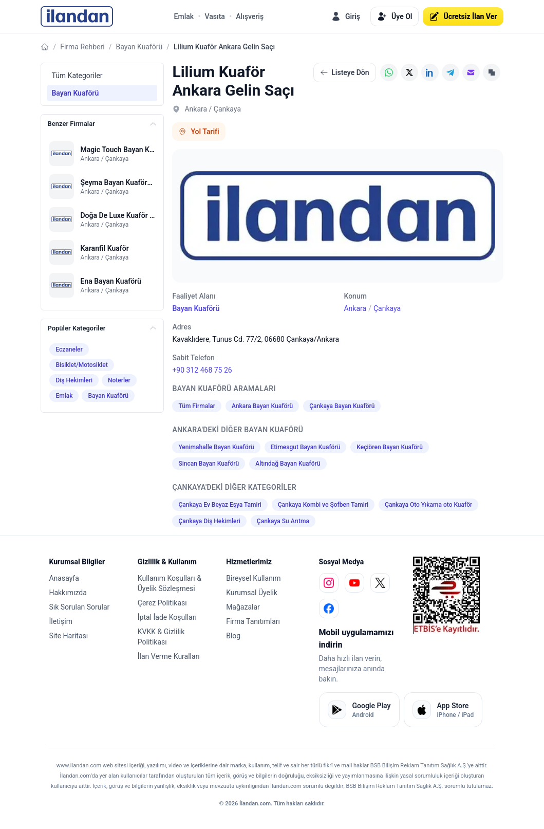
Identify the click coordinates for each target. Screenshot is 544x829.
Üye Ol (394, 16)
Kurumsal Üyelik (251, 592)
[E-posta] (471, 72)
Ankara (355, 308)
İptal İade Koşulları (167, 617)
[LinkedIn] (430, 72)
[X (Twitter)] (409, 72)
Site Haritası (68, 636)
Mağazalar (243, 607)
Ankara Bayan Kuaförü (262, 406)
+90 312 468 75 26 (202, 370)
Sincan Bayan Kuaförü (208, 463)
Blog (233, 636)
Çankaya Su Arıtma (283, 521)
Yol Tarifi (198, 131)
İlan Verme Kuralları (169, 656)
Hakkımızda (67, 592)
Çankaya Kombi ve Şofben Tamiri (323, 504)
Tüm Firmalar (196, 406)
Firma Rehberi (82, 47)
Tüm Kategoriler (76, 75)
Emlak (184, 16)
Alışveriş (250, 16)
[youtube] (354, 583)
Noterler (119, 380)
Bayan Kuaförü (139, 47)
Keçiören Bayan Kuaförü (390, 447)
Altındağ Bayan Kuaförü (287, 463)
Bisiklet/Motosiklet (81, 365)
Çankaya (387, 308)
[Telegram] (450, 72)
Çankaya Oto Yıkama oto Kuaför (428, 504)
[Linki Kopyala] (491, 72)
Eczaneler (68, 349)
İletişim (60, 621)
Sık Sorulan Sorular (79, 607)
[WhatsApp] (389, 72)
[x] (380, 583)
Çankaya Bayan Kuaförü (341, 406)
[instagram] (329, 583)
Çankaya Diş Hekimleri (209, 521)
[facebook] (329, 608)
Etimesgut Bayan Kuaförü (306, 447)
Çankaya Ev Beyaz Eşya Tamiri (219, 504)
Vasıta (215, 16)
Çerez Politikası (162, 603)
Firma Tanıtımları (253, 621)
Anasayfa (64, 578)
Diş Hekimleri (73, 380)
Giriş (345, 16)
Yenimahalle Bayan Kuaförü (216, 447)
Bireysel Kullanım (253, 578)
